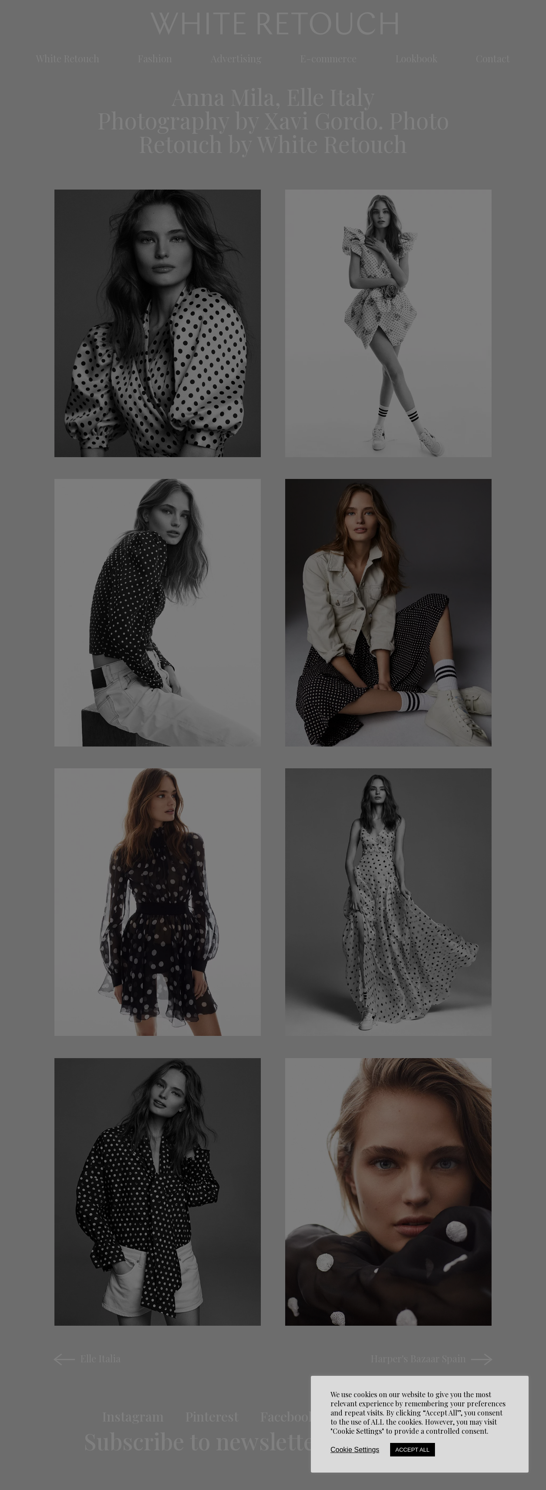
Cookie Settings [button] (354, 1449)
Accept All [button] (412, 1449)
